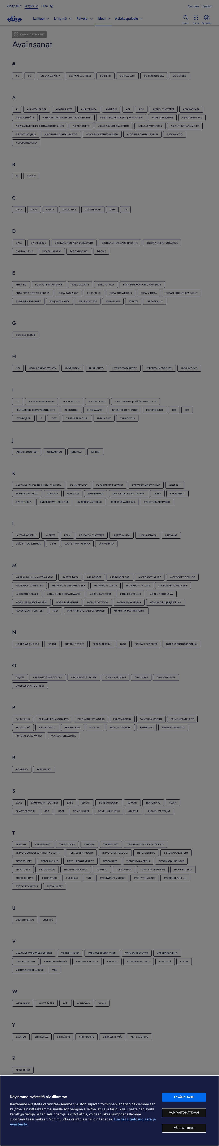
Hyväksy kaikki (184, 1097)
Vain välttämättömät (184, 1113)
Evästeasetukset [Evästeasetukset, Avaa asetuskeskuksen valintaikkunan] (184, 1128)
